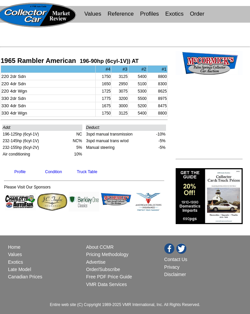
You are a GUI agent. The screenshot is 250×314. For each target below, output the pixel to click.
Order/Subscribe (103, 269)
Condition (53, 171)
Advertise (95, 262)
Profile (20, 171)
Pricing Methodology (107, 254)
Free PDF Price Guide (109, 276)
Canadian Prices (25, 276)
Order (197, 14)
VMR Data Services (106, 284)
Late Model (19, 269)
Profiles (149, 14)
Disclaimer (175, 274)
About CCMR (99, 247)
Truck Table (87, 171)
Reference (121, 14)
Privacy (172, 267)
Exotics (174, 14)
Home (15, 247)
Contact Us (175, 259)
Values (92, 14)
